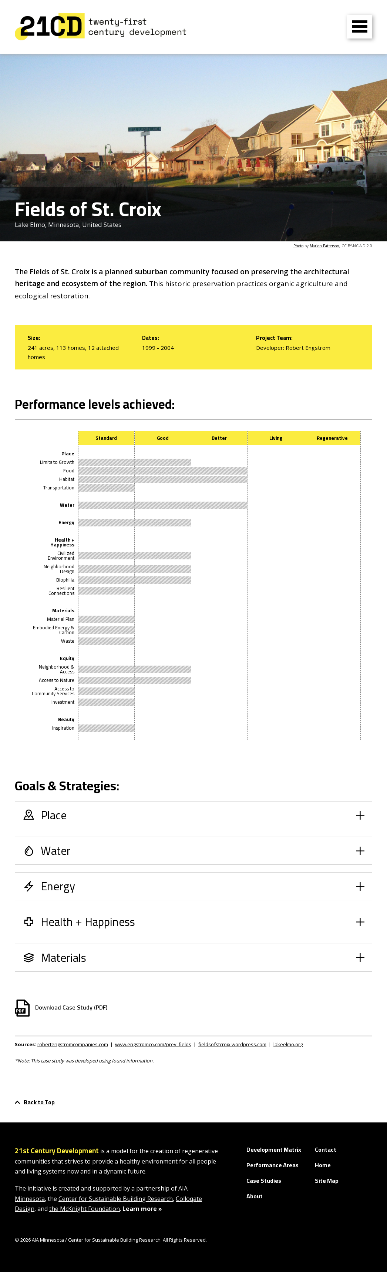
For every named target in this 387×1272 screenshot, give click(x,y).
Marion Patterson (324, 245)
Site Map (327, 1180)
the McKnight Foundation (84, 1209)
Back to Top (35, 1102)
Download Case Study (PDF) (61, 1007)
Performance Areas (272, 1165)
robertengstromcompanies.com (72, 1044)
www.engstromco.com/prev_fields (153, 1044)
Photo (298, 245)
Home (323, 1165)
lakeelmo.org (288, 1044)
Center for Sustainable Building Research (115, 1199)
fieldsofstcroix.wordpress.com (232, 1044)
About (254, 1196)
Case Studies (263, 1180)
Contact (325, 1149)
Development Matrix (273, 1149)
